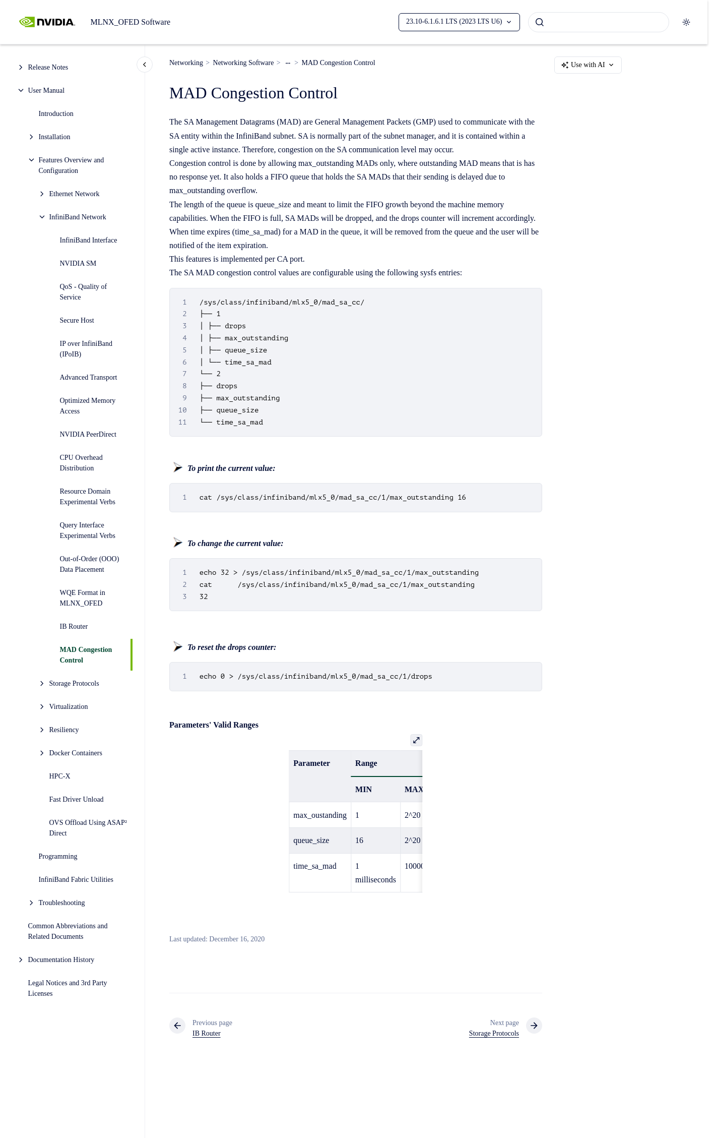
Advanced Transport (88, 377)
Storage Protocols (74, 683)
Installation (55, 137)
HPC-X (60, 776)
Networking (186, 63)
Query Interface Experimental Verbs (88, 530)
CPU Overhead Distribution (81, 463)
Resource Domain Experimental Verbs (88, 497)
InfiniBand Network (77, 217)
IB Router (74, 626)
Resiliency (64, 730)
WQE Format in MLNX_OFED (82, 598)
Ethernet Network (74, 194)
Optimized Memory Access (88, 406)
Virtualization (68, 706)
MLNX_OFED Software (130, 22)
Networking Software (243, 63)
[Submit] (540, 22)
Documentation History (61, 960)
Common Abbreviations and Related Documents (68, 931)
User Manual (46, 90)
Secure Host (77, 320)
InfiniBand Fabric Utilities (76, 879)
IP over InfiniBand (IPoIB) (86, 349)
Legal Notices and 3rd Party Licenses (67, 988)
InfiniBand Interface (88, 240)
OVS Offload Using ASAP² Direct (88, 828)
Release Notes (48, 67)
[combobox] (599, 22)
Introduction (56, 113)
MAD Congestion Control (86, 655)
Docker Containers (75, 753)
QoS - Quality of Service (83, 292)
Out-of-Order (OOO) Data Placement (89, 564)
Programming (58, 856)
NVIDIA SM (78, 263)
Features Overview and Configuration (71, 165)
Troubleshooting (62, 903)
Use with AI (588, 65)
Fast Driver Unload (76, 799)
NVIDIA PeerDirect (88, 434)
